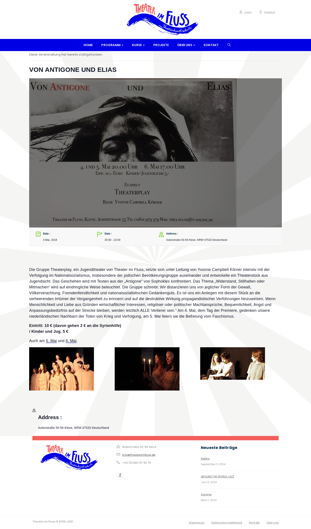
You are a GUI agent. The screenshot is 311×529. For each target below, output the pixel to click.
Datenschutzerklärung (226, 522)
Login (245, 12)
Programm (112, 45)
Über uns (186, 45)
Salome (206, 494)
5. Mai (51, 341)
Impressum (197, 522)
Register (267, 12)
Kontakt (211, 45)
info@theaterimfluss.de (138, 455)
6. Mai (71, 341)
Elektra (205, 458)
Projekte (161, 45)
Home (88, 45)
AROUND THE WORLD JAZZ (217, 476)
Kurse (138, 45)
